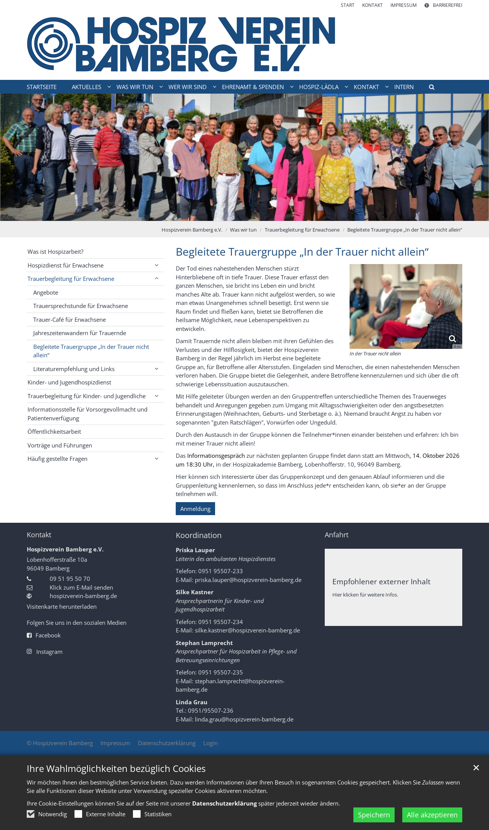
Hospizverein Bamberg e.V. (192, 229)
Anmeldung (195, 508)
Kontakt (39, 534)
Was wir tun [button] (135, 87)
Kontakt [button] (366, 87)
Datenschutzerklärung (224, 812)
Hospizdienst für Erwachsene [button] (66, 265)
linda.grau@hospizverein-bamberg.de (244, 719)
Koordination (199, 535)
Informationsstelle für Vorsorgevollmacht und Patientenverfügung (87, 413)
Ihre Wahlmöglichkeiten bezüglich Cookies (116, 777)
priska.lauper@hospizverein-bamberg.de (248, 580)
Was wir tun (243, 229)
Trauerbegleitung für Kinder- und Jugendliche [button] (87, 396)
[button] (429, 88)
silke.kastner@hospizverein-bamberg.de (247, 630)
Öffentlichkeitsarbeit (54, 431)
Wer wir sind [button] (187, 87)
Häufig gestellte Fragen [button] (57, 458)
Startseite (42, 87)
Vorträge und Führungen (60, 445)
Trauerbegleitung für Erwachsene (302, 229)
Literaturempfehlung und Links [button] (74, 369)
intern (404, 87)
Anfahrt (336, 534)
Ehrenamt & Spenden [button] (253, 87)
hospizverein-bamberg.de (83, 596)
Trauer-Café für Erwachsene (69, 319)
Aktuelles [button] (86, 87)
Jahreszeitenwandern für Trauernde (79, 333)
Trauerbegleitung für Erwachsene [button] (71, 278)
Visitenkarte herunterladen (62, 606)
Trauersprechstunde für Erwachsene (80, 306)
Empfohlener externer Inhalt (381, 581)
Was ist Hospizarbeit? (55, 251)
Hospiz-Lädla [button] (318, 87)
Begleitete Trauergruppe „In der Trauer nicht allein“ (404, 229)
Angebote (45, 292)
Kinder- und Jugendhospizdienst (69, 382)
